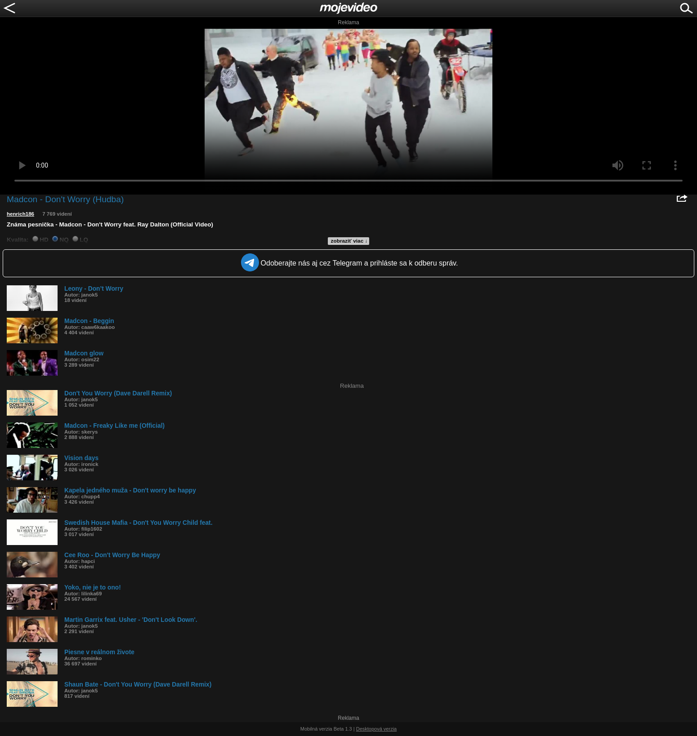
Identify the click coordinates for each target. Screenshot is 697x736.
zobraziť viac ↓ (349, 241)
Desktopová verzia (376, 729)
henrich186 (20, 214)
